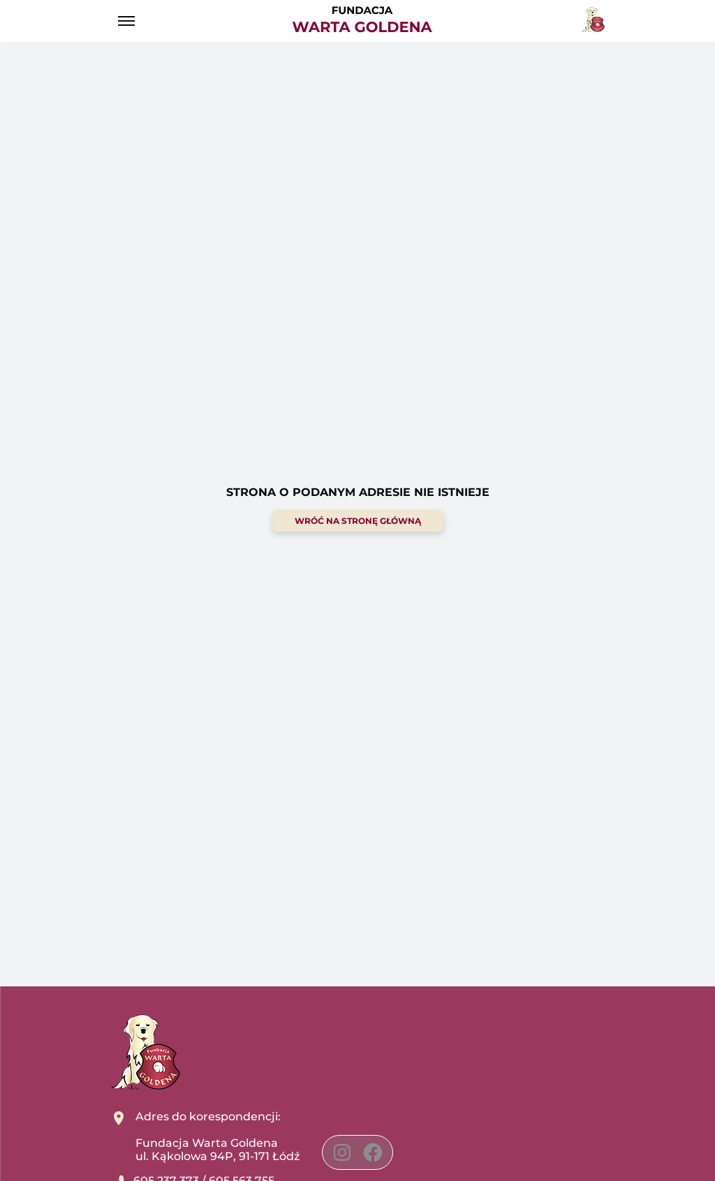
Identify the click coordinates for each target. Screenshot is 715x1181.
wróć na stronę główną (358, 521)
